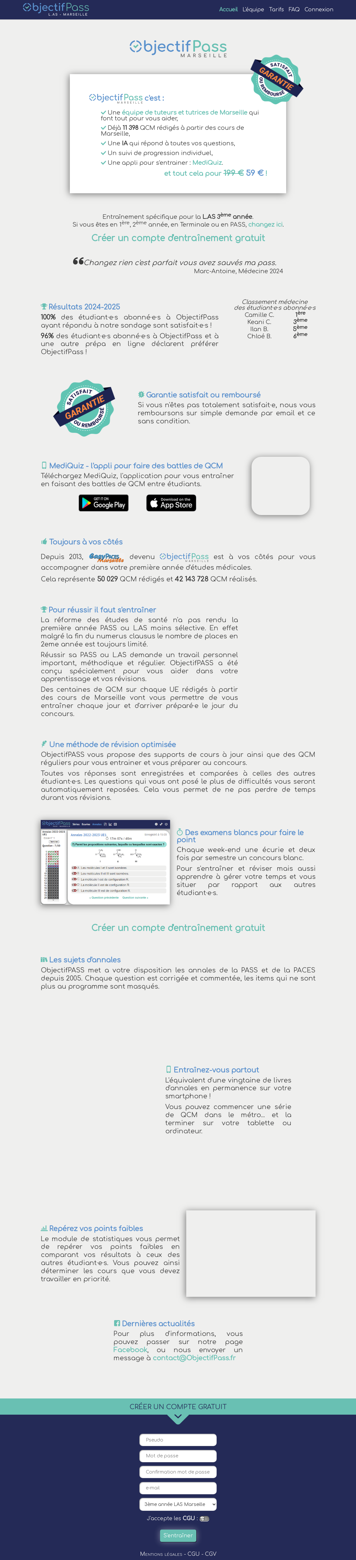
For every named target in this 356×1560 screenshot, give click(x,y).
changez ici (265, 224)
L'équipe (253, 10)
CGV (210, 1554)
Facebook (130, 1350)
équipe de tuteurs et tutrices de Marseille (184, 112)
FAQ (294, 10)
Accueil (228, 10)
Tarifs (276, 10)
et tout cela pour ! (215, 173)
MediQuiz (207, 163)
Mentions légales (161, 1554)
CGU (189, 1518)
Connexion (319, 10)
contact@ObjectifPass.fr (194, 1358)
